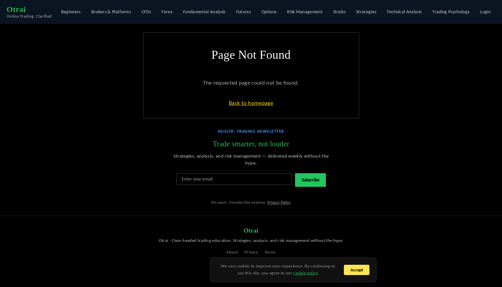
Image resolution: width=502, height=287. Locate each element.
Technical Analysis (404, 12)
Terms (270, 252)
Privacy (251, 252)
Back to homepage (251, 103)
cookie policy (305, 272)
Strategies (366, 12)
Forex (166, 12)
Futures (243, 12)
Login (485, 12)
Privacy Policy (279, 202)
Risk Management (305, 12)
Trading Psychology (450, 12)
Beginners (71, 12)
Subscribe (310, 180)
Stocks (339, 12)
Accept (357, 269)
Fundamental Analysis (204, 12)
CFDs (146, 12)
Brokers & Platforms (111, 12)
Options (268, 12)
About (232, 252)
